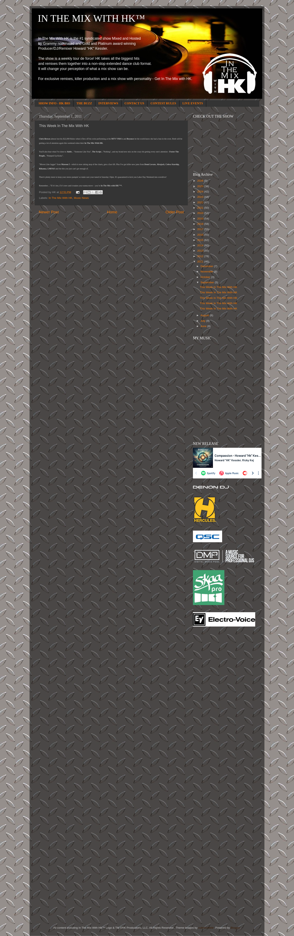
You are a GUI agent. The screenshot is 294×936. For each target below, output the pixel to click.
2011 (200, 261)
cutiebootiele (206, 927)
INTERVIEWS (108, 103)
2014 (200, 245)
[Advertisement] (209, 695)
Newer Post (49, 212)
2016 (200, 234)
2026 (200, 180)
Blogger (235, 927)
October (205, 277)
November (207, 271)
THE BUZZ (84, 103)
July (203, 320)
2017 (200, 229)
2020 (200, 213)
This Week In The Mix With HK (218, 287)
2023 (200, 196)
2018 (200, 223)
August (205, 315)
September (207, 282)
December (207, 266)
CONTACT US (134, 103)
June (203, 326)
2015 (200, 240)
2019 (200, 218)
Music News (81, 197)
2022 (200, 202)
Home (112, 212)
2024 (200, 191)
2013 (200, 250)
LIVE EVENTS (193, 103)
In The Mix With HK (60, 197)
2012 (200, 256)
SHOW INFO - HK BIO (54, 103)
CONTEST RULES (163, 103)
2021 (200, 207)
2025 (200, 186)
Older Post (175, 212)
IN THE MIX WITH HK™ (91, 18)
